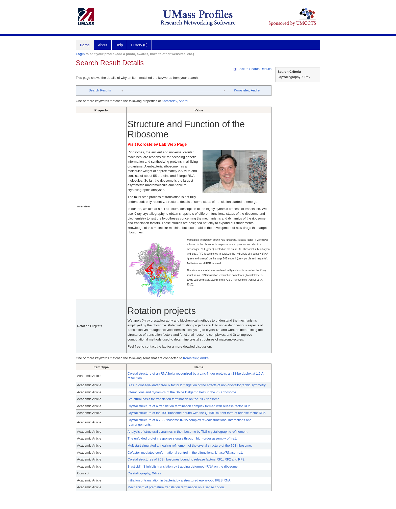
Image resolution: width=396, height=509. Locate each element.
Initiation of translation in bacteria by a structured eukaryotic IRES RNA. (179, 480)
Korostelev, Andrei (247, 90)
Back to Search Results (252, 69)
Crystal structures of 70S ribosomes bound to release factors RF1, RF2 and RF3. (186, 459)
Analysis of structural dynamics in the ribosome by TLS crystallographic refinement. (188, 431)
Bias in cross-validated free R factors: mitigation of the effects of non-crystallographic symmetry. (197, 385)
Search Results (100, 90)
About (102, 45)
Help (119, 45)
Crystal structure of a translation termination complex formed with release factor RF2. (189, 406)
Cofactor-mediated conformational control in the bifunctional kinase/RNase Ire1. (185, 452)
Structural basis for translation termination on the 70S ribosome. (174, 399)
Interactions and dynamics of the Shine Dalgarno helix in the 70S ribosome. (182, 392)
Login (80, 54)
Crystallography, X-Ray (144, 473)
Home (85, 45)
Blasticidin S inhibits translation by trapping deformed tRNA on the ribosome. (183, 466)
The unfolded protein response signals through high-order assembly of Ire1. (182, 438)
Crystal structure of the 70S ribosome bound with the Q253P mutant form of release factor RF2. (197, 413)
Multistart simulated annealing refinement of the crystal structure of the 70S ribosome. (190, 445)
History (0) (139, 45)
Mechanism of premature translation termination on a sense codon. (176, 487)
